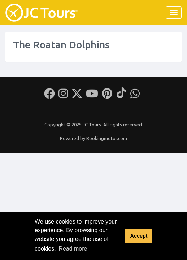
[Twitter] (76, 96)
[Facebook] (49, 96)
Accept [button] (138, 236)
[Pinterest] (107, 96)
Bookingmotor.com (106, 138)
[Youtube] (92, 96)
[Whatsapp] (135, 96)
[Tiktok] (121, 96)
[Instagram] (63, 96)
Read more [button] (72, 249)
